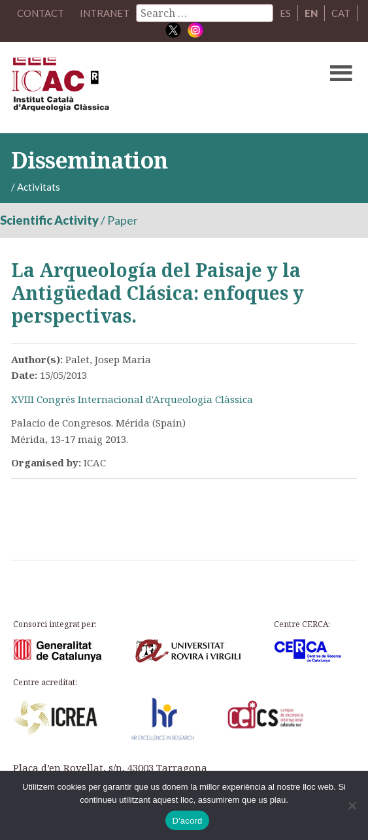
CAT (340, 13)
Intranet (104, 13)
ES (285, 13)
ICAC (147, 87)
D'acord (187, 821)
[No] (351, 805)
